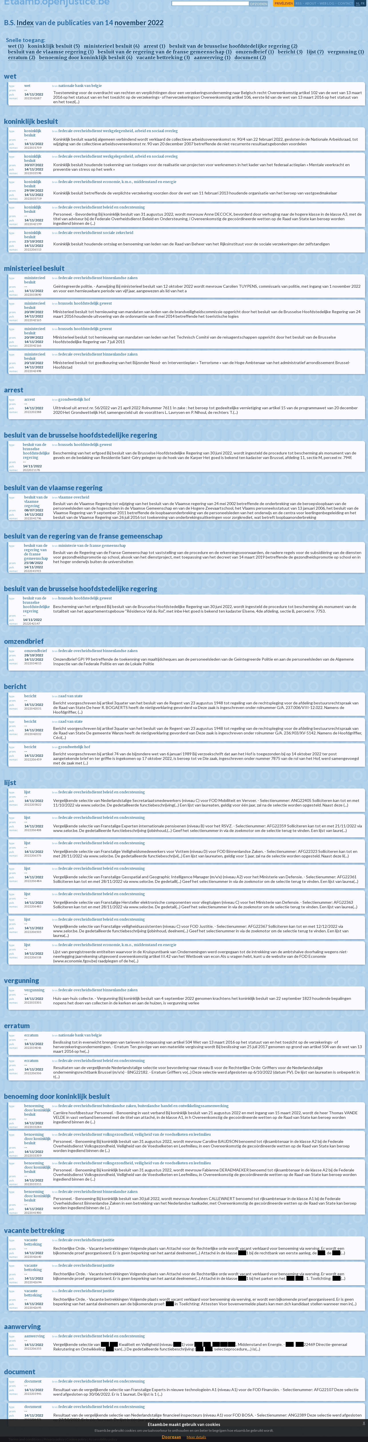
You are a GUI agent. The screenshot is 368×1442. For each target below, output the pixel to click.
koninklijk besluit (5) (54, 46)
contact (345, 3)
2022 (156, 22)
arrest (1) (154, 46)
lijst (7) (315, 52)
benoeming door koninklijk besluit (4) (85, 57)
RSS (299, 3)
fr (363, 3)
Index (25, 22)
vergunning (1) (346, 52)
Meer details (196, 1437)
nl (358, 3)
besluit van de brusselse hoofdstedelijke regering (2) (233, 46)
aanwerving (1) (212, 57)
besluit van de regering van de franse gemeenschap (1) (165, 52)
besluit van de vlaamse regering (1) (51, 52)
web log (327, 3)
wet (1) (16, 46)
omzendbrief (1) (255, 52)
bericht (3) (290, 52)
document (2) (250, 57)
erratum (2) (21, 57)
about (310, 3)
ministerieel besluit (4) (112, 46)
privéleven (284, 3)
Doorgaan (171, 1436)
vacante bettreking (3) (163, 57)
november (130, 22)
